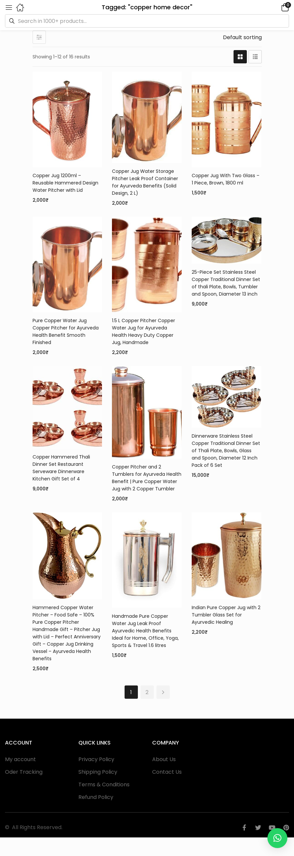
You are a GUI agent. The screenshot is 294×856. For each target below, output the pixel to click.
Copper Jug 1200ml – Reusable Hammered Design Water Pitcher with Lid (65, 182)
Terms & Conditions (104, 784)
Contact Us (167, 772)
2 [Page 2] (147, 692)
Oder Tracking (24, 772)
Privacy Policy (96, 759)
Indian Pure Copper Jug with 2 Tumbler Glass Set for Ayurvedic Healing (226, 614)
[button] (275, 7)
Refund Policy (95, 797)
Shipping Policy (97, 772)
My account (20, 759)
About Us (164, 759)
